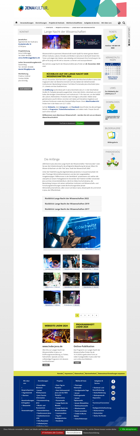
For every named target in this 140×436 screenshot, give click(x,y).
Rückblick (59, 421)
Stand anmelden (81, 411)
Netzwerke (26, 405)
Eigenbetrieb (27, 393)
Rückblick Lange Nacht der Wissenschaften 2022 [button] (67, 198)
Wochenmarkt (80, 408)
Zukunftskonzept (81, 419)
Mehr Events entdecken (113, 78)
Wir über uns (106, 23)
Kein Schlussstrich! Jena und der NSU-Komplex (62, 392)
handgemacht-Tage (82, 390)
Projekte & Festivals (56, 23)
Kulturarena (60, 398)
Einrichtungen (41, 23)
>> (119, 63)
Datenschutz (79, 373)
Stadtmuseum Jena (44, 413)
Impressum (69, 373)
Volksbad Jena (42, 423)
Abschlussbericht (92, 101)
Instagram (64, 107)
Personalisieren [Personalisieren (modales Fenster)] (74, 432)
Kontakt (60, 373)
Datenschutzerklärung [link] (91, 433)
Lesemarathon (61, 413)
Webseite (51, 107)
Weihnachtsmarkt (81, 406)
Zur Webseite (25, 89)
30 (108, 74)
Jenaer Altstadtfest (81, 403)
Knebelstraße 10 (24, 44)
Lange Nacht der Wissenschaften (83, 27)
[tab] (72, 198)
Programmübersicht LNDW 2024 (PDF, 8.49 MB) (112, 117)
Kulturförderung (100, 393)
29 (106, 74)
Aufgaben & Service (91, 23)
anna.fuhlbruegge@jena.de (29, 58)
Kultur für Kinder (100, 416)
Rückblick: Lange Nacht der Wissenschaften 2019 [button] (67, 203)
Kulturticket (98, 413)
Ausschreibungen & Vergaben (28, 401)
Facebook (75, 107)
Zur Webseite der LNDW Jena (111, 92)
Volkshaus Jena (42, 426)
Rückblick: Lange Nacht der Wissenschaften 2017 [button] (67, 209)
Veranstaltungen (27, 23)
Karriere (25, 395)
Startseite (49, 27)
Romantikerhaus (43, 410)
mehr (46, 365)
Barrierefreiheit (90, 373)
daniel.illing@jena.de (26, 69)
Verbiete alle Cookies (52, 432)
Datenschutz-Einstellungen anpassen (111, 373)
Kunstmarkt (60, 400)
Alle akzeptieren (128, 429)
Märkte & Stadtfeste (74, 23)
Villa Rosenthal (42, 421)
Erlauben (80, 123)
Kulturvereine (99, 410)
